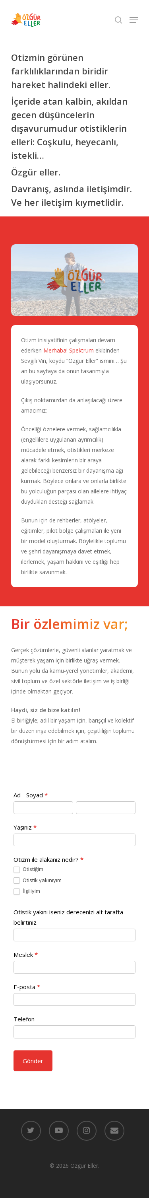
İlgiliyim (27, 891)
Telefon (24, 1019)
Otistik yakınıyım (38, 880)
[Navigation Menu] (134, 20)
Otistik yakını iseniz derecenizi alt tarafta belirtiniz (68, 917)
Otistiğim (28, 869)
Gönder (33, 1061)
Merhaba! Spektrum (68, 350)
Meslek (26, 954)
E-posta (27, 987)
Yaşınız (25, 827)
